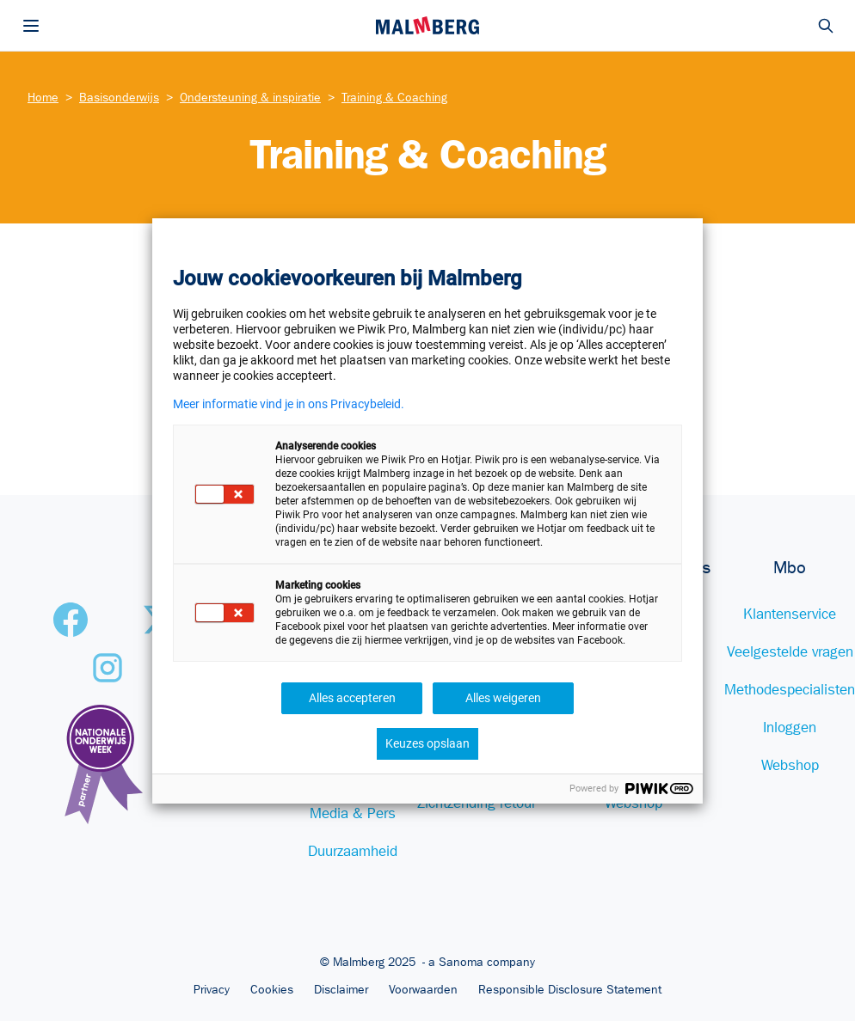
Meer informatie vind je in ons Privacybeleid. (288, 404)
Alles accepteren (352, 698)
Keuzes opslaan (427, 743)
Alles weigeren (503, 698)
